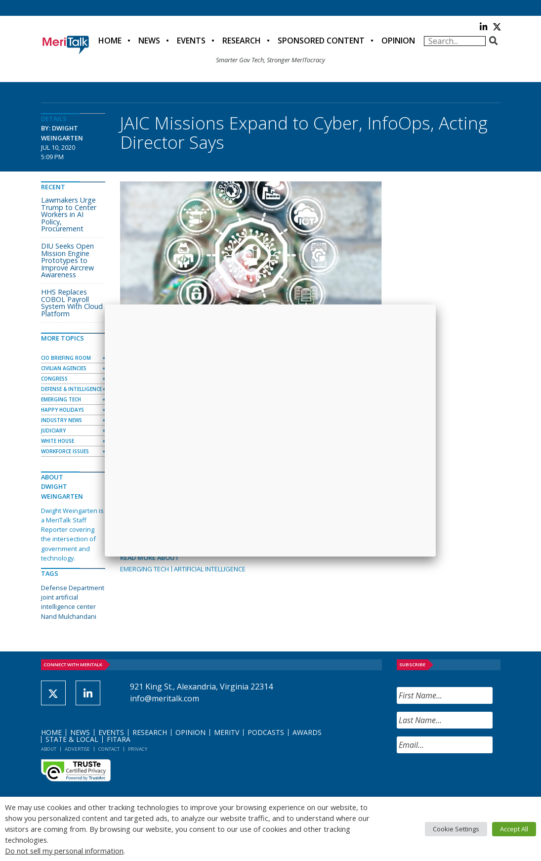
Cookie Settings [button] (456, 828)
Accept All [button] (514, 828)
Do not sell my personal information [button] (64, 851)
